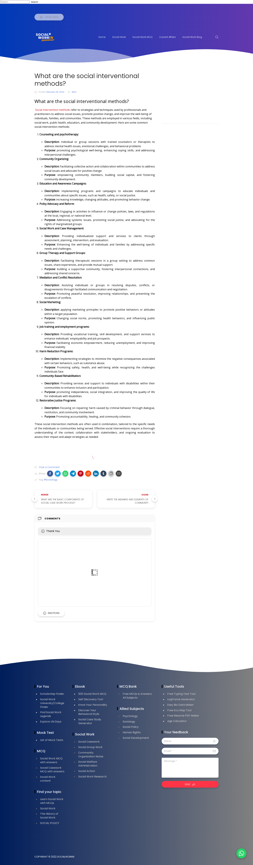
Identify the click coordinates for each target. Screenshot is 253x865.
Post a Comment (49, 467)
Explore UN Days (50, 721)
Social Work (119, 37)
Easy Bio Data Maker (180, 705)
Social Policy (131, 727)
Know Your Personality (92, 705)
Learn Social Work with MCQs (51, 801)
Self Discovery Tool (90, 699)
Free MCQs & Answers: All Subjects (137, 696)
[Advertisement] (189, 95)
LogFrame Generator (181, 699)
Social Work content (47, 779)
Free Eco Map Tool (179, 710)
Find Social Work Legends (50, 714)
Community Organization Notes (90, 754)
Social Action (86, 771)
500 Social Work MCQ (92, 694)
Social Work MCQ (142, 37)
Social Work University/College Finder (52, 703)
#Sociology (51, 479)
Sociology (129, 721)
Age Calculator (177, 721)
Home (102, 37)
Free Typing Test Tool (181, 694)
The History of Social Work (49, 815)
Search (34, 2)
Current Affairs (167, 37)
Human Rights (132, 732)
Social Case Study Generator (89, 721)
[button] (50, 474)
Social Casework (89, 742)
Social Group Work (90, 747)
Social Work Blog (192, 37)
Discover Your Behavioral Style (88, 712)
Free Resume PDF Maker (183, 716)
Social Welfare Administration (87, 764)
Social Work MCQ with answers (51, 760)
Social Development (136, 738)
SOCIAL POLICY (49, 823)
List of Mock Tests (51, 740)
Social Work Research (92, 776)
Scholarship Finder (52, 694)
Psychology (130, 716)
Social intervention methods (52, 110)
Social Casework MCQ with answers (52, 769)
